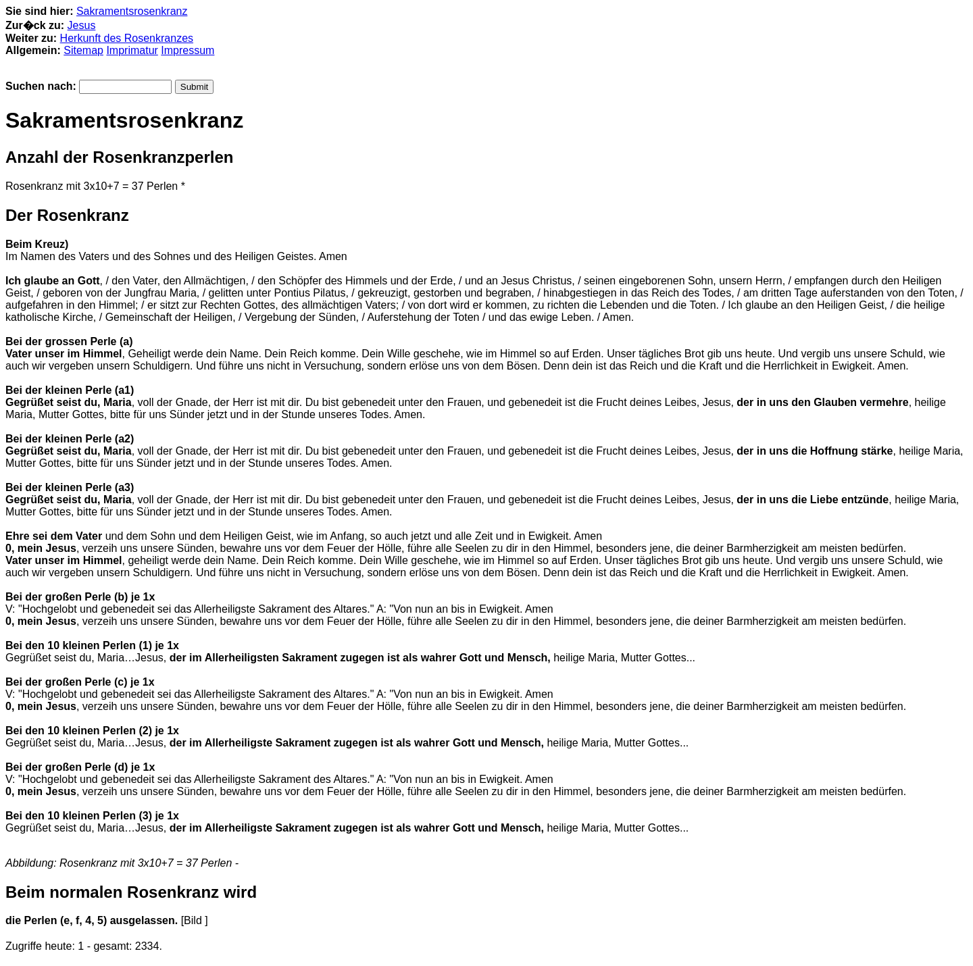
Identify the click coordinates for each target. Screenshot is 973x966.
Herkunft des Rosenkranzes (126, 38)
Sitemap (83, 50)
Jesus (82, 25)
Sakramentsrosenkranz (132, 11)
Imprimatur (131, 50)
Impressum (187, 50)
